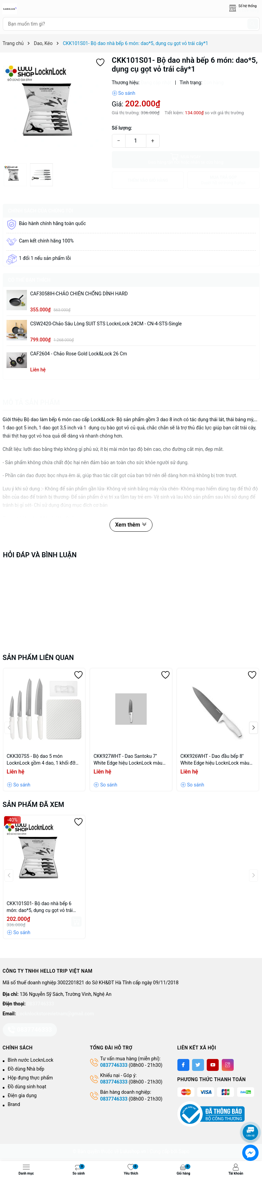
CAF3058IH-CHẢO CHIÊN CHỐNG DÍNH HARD (79, 293)
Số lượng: (122, 128)
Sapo (183, 1151)
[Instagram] (228, 1065)
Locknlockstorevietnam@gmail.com (55, 1013)
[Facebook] (183, 1065)
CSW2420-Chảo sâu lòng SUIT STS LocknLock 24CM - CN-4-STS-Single (106, 323)
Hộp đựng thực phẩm (30, 1077)
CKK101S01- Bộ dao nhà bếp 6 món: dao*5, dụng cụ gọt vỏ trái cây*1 (40, 907)
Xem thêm (131, 524)
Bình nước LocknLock (31, 1060)
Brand (14, 1104)
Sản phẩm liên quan (38, 657)
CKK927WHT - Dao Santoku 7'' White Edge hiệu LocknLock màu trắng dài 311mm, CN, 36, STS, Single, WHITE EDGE (127, 759)
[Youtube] (213, 1065)
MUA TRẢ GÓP (223, 180)
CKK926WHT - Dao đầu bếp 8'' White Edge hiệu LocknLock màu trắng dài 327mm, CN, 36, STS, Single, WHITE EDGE (214, 759)
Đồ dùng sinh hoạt (27, 1086)
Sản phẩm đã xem (33, 804)
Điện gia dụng (22, 1095)
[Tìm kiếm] (252, 23)
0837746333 (40, 1003)
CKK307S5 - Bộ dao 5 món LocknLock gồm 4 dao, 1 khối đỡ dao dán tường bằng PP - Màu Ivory (44, 759)
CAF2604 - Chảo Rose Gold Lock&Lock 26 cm (78, 353)
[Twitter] (198, 1065)
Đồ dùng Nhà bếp (26, 1069)
